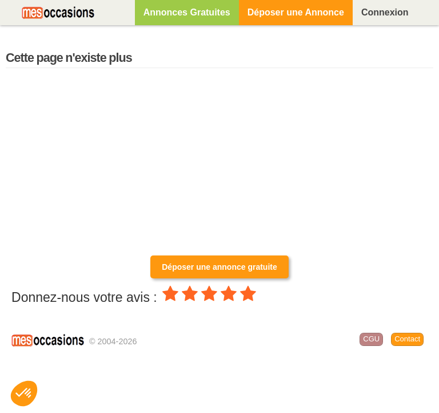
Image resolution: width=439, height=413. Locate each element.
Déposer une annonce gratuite (219, 267)
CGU (371, 339)
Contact (407, 339)
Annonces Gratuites (186, 12)
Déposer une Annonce (296, 12)
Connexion (385, 12)
